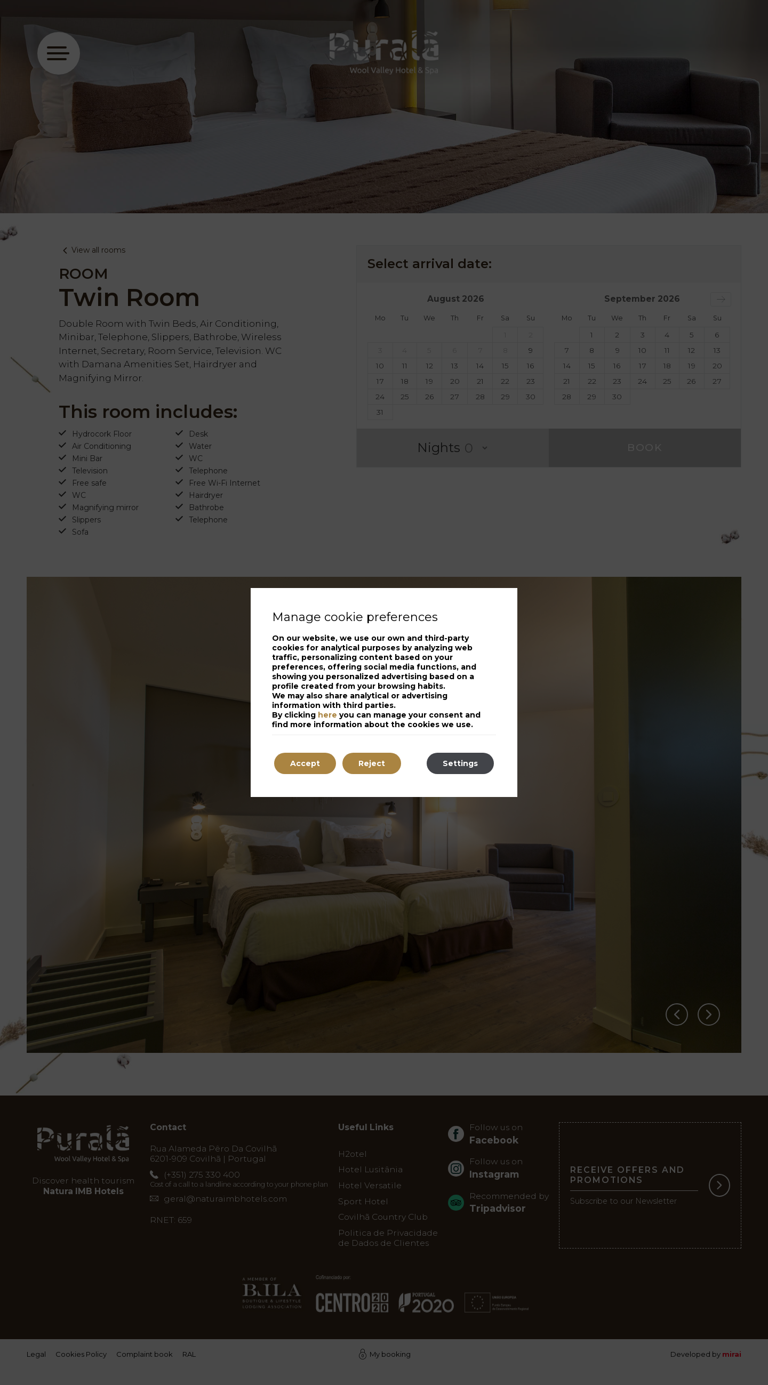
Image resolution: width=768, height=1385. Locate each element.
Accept (305, 763)
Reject (371, 763)
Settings (460, 763)
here (327, 715)
